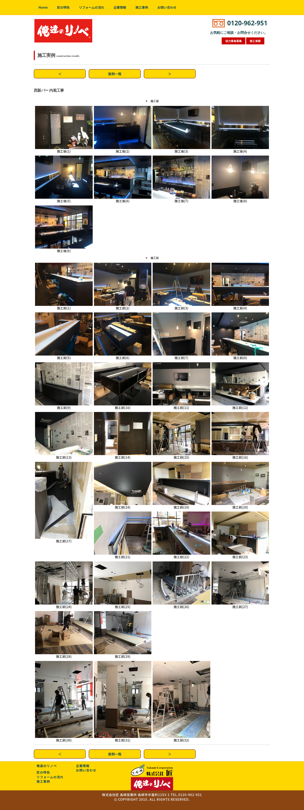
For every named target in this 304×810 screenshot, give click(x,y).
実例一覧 (115, 73)
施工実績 (255, 41)
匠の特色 (63, 7)
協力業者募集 (233, 41)
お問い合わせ (166, 7)
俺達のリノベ (47, 765)
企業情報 (120, 7)
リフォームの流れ (91, 7)
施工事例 (142, 7)
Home (43, 7)
